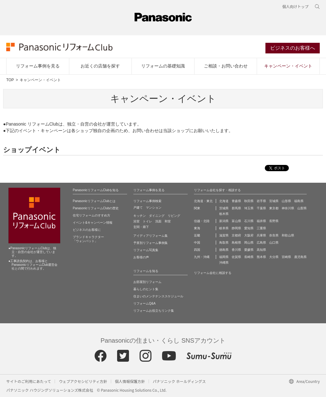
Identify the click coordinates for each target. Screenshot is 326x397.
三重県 (261, 228)
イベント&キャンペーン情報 (92, 222)
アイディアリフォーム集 (150, 235)
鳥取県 (224, 242)
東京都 (274, 208)
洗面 (158, 221)
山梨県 (302, 208)
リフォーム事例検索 (147, 201)
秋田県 (249, 201)
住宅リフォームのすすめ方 (91, 215)
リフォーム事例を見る (38, 65)
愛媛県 (249, 249)
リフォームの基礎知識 (163, 65)
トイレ (147, 221)
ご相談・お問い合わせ (226, 65)
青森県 (236, 201)
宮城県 (274, 201)
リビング (174, 215)
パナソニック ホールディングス (179, 381)
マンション (153, 207)
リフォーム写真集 (145, 250)
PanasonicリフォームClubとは (94, 201)
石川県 (249, 221)
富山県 (236, 221)
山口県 (274, 242)
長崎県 (249, 257)
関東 (197, 208)
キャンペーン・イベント (288, 65)
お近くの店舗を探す (100, 65)
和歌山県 (288, 235)
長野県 (274, 221)
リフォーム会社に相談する (212, 273)
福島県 (299, 201)
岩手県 (261, 201)
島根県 (236, 242)
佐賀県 (236, 257)
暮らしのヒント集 (145, 289)
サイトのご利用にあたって (28, 381)
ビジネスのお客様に (87, 229)
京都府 (236, 235)
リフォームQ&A (144, 303)
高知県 (261, 249)
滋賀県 (224, 235)
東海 (197, 228)
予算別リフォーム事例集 (150, 243)
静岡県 (236, 228)
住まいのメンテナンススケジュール (158, 296)
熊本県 (261, 257)
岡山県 (249, 242)
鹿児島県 (300, 257)
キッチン (139, 215)
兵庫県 (261, 235)
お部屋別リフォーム (147, 282)
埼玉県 (249, 208)
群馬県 (236, 208)
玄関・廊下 (141, 227)
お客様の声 (141, 257)
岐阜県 (224, 228)
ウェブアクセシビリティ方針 (83, 381)
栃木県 (224, 214)
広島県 (261, 242)
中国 (197, 242)
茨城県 (224, 208)
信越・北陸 (202, 221)
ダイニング (157, 215)
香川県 (236, 249)
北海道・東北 (203, 201)
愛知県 (249, 228)
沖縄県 (224, 262)
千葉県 (261, 208)
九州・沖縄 (202, 257)
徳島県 (224, 249)
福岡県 (224, 257)
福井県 (261, 221)
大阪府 (249, 235)
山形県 (286, 201)
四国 (197, 249)
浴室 (136, 221)
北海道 (224, 201)
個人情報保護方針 (130, 381)
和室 (168, 221)
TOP (10, 80)
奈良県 (274, 235)
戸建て (138, 207)
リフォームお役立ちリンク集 (153, 310)
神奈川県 (288, 208)
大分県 (274, 257)
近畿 (197, 235)
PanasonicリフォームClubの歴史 (96, 208)
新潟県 (224, 221)
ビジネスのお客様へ (292, 48)
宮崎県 (286, 257)
